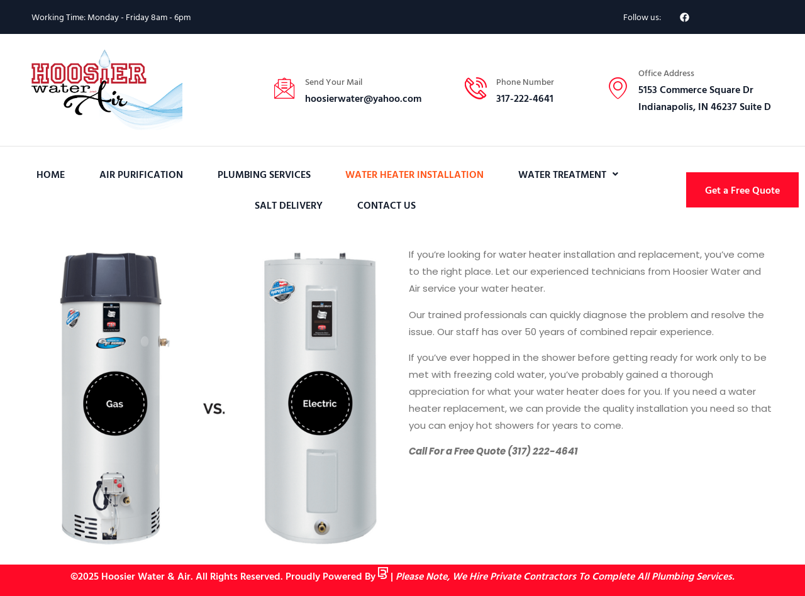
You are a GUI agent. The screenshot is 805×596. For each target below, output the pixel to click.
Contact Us (386, 204)
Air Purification (141, 174)
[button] (568, 174)
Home (50, 174)
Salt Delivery (289, 204)
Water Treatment (568, 174)
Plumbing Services (264, 174)
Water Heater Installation (414, 174)
